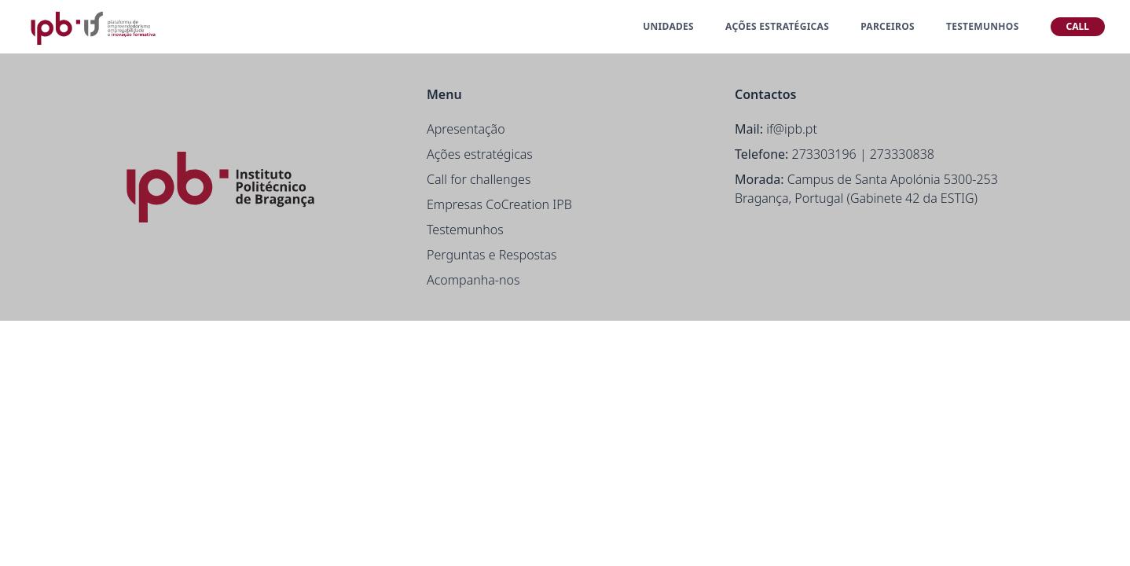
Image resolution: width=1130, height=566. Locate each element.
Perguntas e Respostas (492, 254)
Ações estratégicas (480, 154)
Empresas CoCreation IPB (499, 204)
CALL (1077, 26)
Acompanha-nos (473, 280)
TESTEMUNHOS (982, 26)
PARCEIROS (887, 26)
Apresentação (466, 129)
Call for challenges (478, 179)
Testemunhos (465, 229)
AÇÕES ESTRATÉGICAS (777, 26)
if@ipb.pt (791, 129)
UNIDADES (668, 26)
